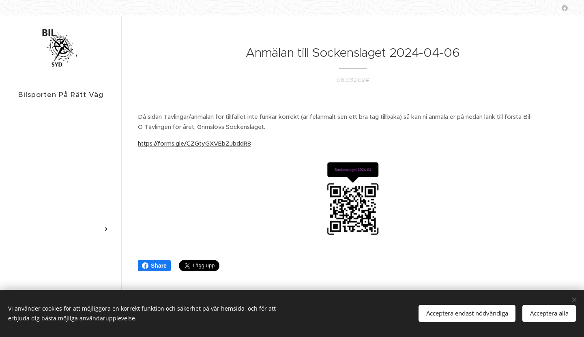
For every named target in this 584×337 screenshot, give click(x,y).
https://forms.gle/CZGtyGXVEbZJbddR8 (194, 143)
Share (154, 265)
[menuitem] (60, 130)
